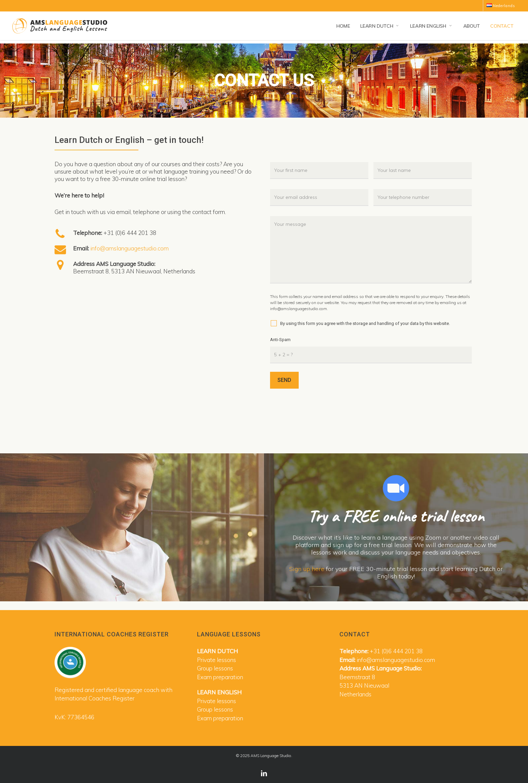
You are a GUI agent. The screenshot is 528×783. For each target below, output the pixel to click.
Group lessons (215, 668)
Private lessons (216, 659)
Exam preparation (220, 677)
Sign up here (306, 569)
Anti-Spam (280, 339)
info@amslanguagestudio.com (129, 248)
